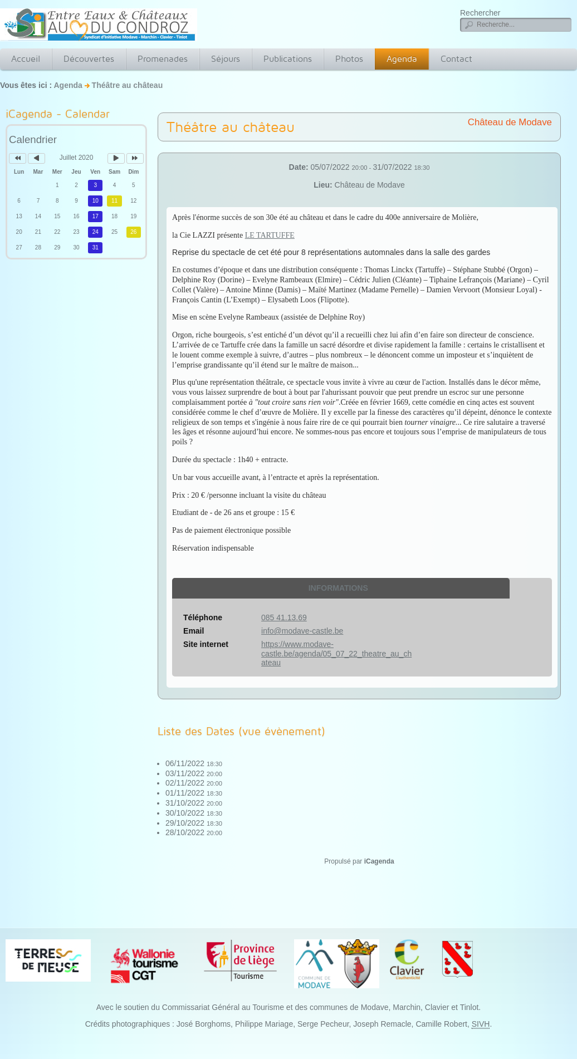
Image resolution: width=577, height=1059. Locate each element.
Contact (456, 58)
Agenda (402, 58)
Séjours (225, 58)
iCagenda (379, 861)
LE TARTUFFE (270, 235)
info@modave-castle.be (302, 630)
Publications (287, 58)
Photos (349, 58)
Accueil (25, 58)
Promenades (163, 58)
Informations (338, 588)
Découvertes (88, 58)
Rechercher (480, 12)
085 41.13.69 (284, 617)
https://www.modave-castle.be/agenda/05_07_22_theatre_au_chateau (336, 654)
